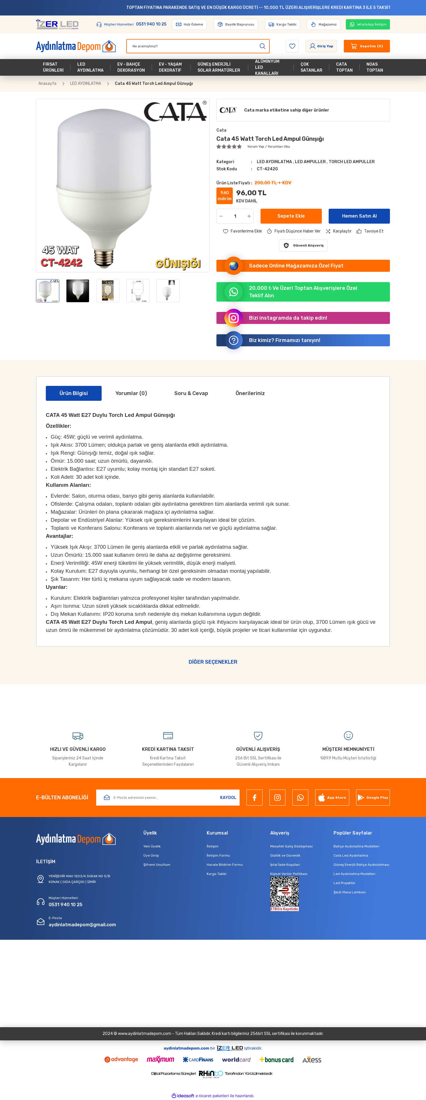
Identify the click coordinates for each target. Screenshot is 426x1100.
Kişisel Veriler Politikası (288, 874)
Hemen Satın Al (359, 216)
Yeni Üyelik (152, 846)
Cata (221, 130)
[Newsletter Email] (168, 798)
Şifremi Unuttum (156, 865)
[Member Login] (321, 46)
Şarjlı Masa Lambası (350, 892)
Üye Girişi (151, 855)
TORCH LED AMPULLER (352, 161)
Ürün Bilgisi (74, 393)
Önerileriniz (250, 393)
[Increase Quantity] (250, 216)
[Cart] (367, 46)
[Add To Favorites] (242, 231)
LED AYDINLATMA (275, 161)
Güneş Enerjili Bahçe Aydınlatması (361, 865)
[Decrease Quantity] (219, 216)
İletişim (212, 846)
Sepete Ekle (291, 216)
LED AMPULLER (311, 161)
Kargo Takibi (216, 874)
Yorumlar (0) (131, 393)
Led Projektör (345, 883)
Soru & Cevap (191, 393)
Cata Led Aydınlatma (351, 855)
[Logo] (57, 24)
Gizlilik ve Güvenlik (285, 855)
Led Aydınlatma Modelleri (354, 874)
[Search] (198, 46)
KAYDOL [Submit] (228, 797)
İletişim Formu (218, 855)
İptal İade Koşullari (285, 865)
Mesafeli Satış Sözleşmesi (291, 846)
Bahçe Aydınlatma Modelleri (356, 846)
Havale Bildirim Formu (225, 865)
